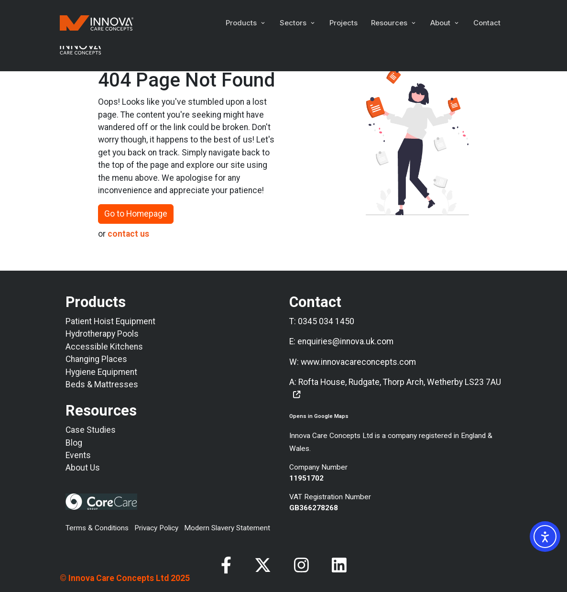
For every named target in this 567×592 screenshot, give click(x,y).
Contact (487, 22)
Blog (73, 443)
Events (78, 455)
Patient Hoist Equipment (110, 321)
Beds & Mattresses (101, 384)
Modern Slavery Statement (227, 528)
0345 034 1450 (326, 321)
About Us (82, 467)
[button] (246, 23)
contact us (128, 234)
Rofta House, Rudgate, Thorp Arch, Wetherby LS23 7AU (399, 382)
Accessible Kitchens (104, 346)
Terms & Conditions (97, 528)
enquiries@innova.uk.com (345, 341)
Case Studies (90, 430)
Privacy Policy (156, 528)
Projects (343, 22)
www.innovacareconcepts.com (358, 362)
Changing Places (96, 359)
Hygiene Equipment (101, 372)
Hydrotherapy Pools (102, 334)
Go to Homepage (135, 214)
